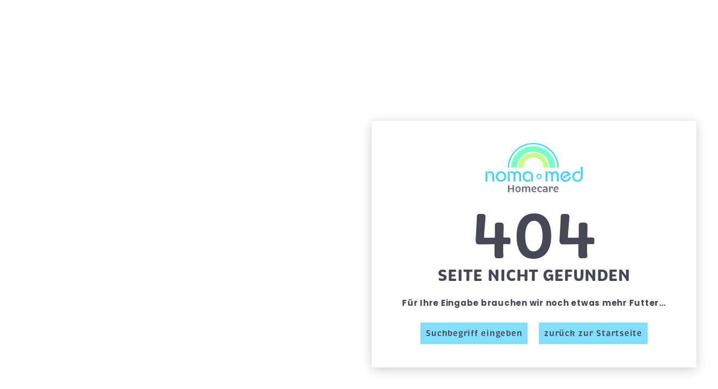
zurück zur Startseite (593, 333)
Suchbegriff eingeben (474, 333)
